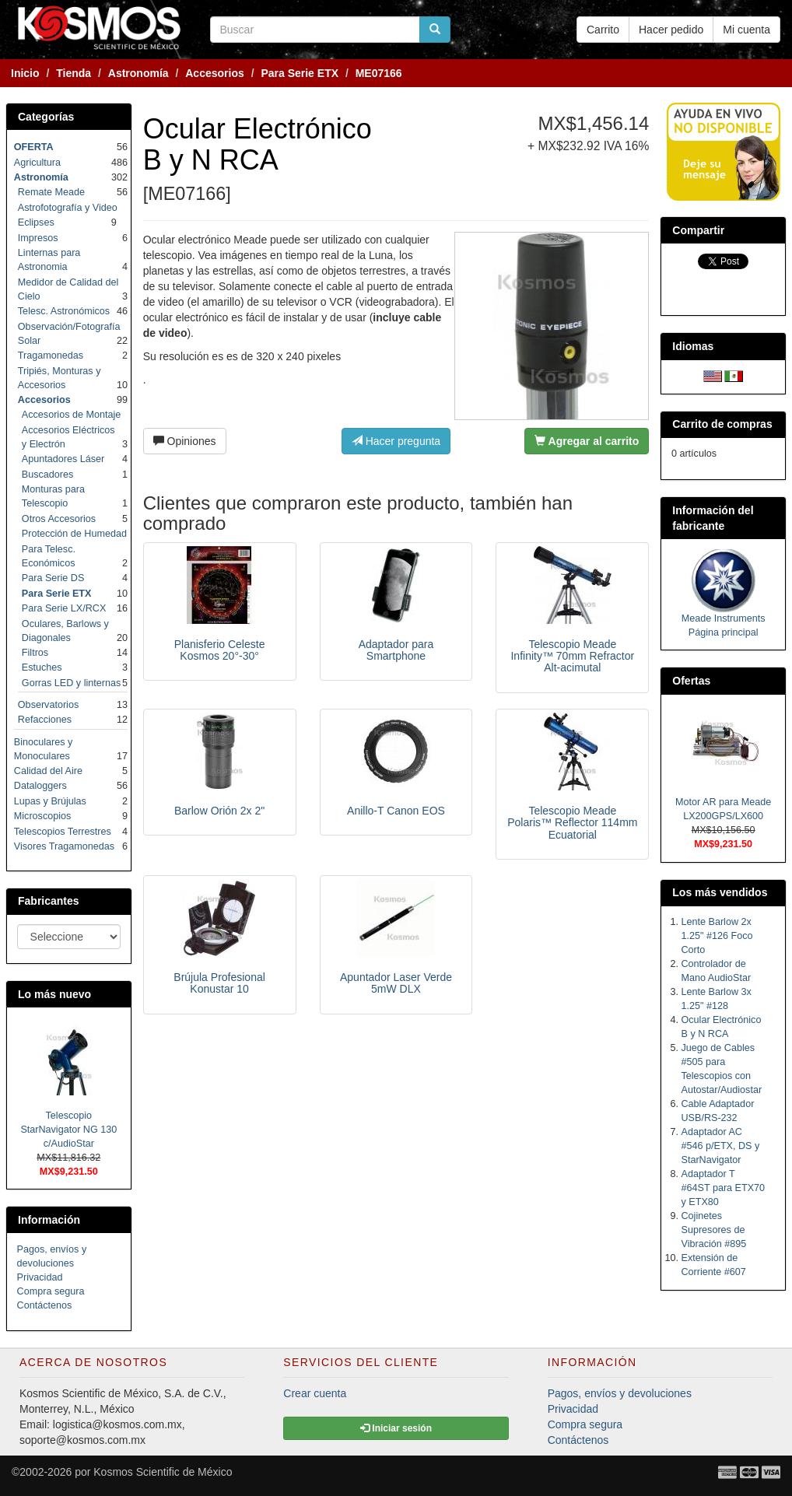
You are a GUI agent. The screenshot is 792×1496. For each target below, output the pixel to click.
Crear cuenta (314, 1393)
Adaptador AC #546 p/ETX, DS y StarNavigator (721, 1145)
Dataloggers (40, 785)
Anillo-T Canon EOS (396, 810)
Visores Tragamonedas (64, 846)
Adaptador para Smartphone (396, 650)
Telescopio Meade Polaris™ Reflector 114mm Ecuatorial (572, 822)
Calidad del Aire (48, 771)
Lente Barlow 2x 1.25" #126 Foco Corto (717, 935)
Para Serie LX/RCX (64, 608)
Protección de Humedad (74, 533)
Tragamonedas (50, 355)
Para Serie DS (53, 578)
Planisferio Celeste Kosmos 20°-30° (219, 650)
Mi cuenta (746, 29)
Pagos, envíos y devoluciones (620, 1393)
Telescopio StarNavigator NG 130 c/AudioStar (68, 1129)
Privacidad (40, 1277)
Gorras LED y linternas (71, 683)
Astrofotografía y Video (67, 207)
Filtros (35, 652)
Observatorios (48, 704)
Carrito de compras (722, 424)
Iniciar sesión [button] (396, 1428)
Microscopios (42, 816)
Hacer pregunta (396, 441)
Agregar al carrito (586, 441)
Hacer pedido (671, 29)
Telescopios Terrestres (62, 831)
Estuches (42, 667)
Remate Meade (51, 192)
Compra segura (51, 1291)
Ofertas (691, 680)
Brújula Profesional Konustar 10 (219, 983)
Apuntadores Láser (63, 459)
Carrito (603, 29)
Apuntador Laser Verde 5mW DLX (396, 983)
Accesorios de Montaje (71, 414)
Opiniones (184, 441)
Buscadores (48, 474)
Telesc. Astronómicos (64, 311)
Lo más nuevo (54, 994)
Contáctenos (44, 1305)
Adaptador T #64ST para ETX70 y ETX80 (724, 1187)
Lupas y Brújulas (50, 801)
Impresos (38, 238)
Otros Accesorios (59, 518)
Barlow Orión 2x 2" (219, 810)
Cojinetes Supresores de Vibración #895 (714, 1229)
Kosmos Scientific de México (162, 1472)
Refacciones (45, 719)
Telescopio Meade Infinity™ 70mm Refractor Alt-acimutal (572, 656)
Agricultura (37, 162)
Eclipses (36, 222)
